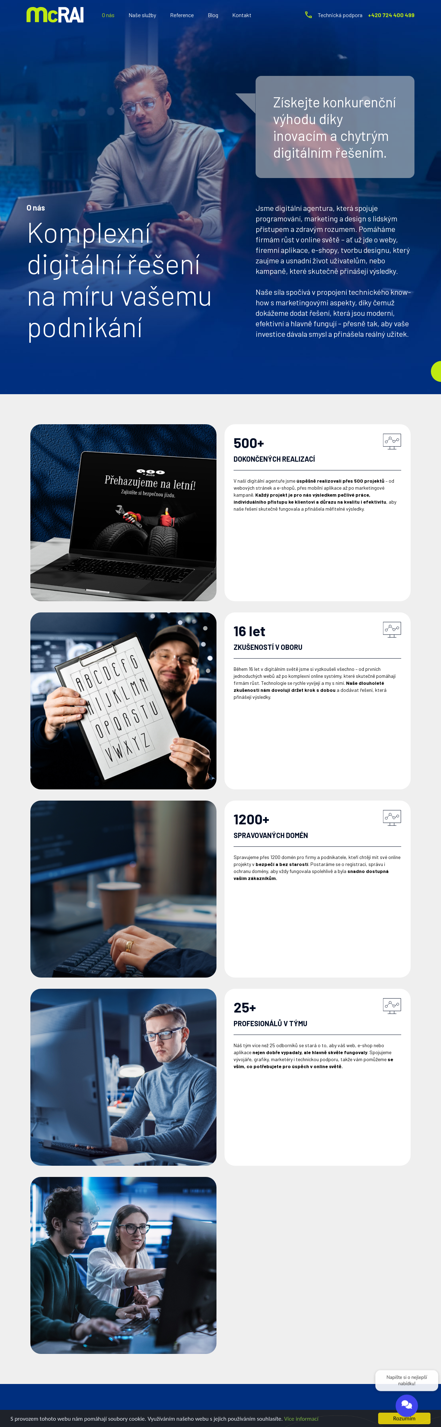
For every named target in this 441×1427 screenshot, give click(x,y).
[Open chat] (407, 1407)
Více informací (301, 1418)
